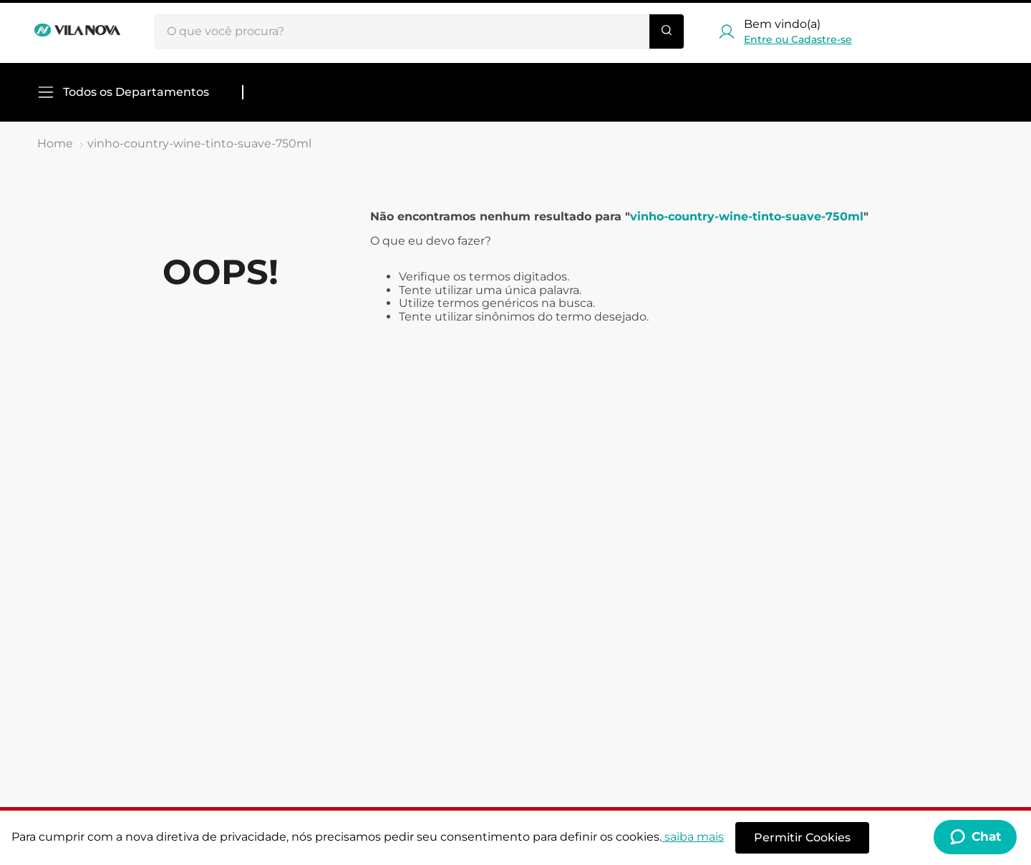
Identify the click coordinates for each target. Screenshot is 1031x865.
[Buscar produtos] (666, 31)
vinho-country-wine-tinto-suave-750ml (199, 143)
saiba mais (693, 837)
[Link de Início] (55, 144)
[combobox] (419, 31)
